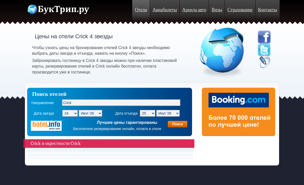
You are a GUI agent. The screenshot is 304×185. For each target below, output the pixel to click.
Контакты (267, 10)
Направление (43, 103)
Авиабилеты (165, 10)
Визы (217, 10)
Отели (141, 10)
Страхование (240, 10)
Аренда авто (194, 10)
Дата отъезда (126, 113)
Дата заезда (44, 113)
